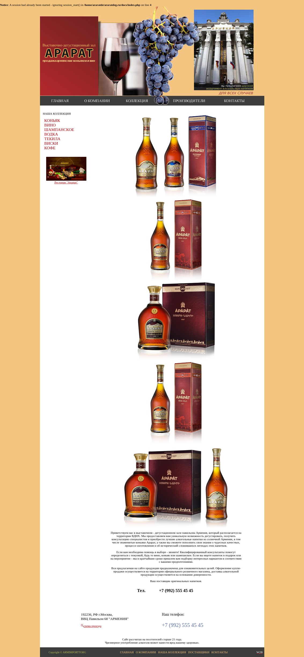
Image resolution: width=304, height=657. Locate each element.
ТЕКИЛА (52, 139)
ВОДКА (51, 134)
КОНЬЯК (52, 120)
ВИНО (50, 125)
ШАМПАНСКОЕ (59, 130)
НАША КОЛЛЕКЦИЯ (172, 652)
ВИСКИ (51, 143)
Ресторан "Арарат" (66, 182)
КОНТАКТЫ (219, 652)
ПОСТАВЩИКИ (198, 652)
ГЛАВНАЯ (127, 652)
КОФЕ (50, 148)
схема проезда (92, 625)
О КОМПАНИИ (146, 652)
